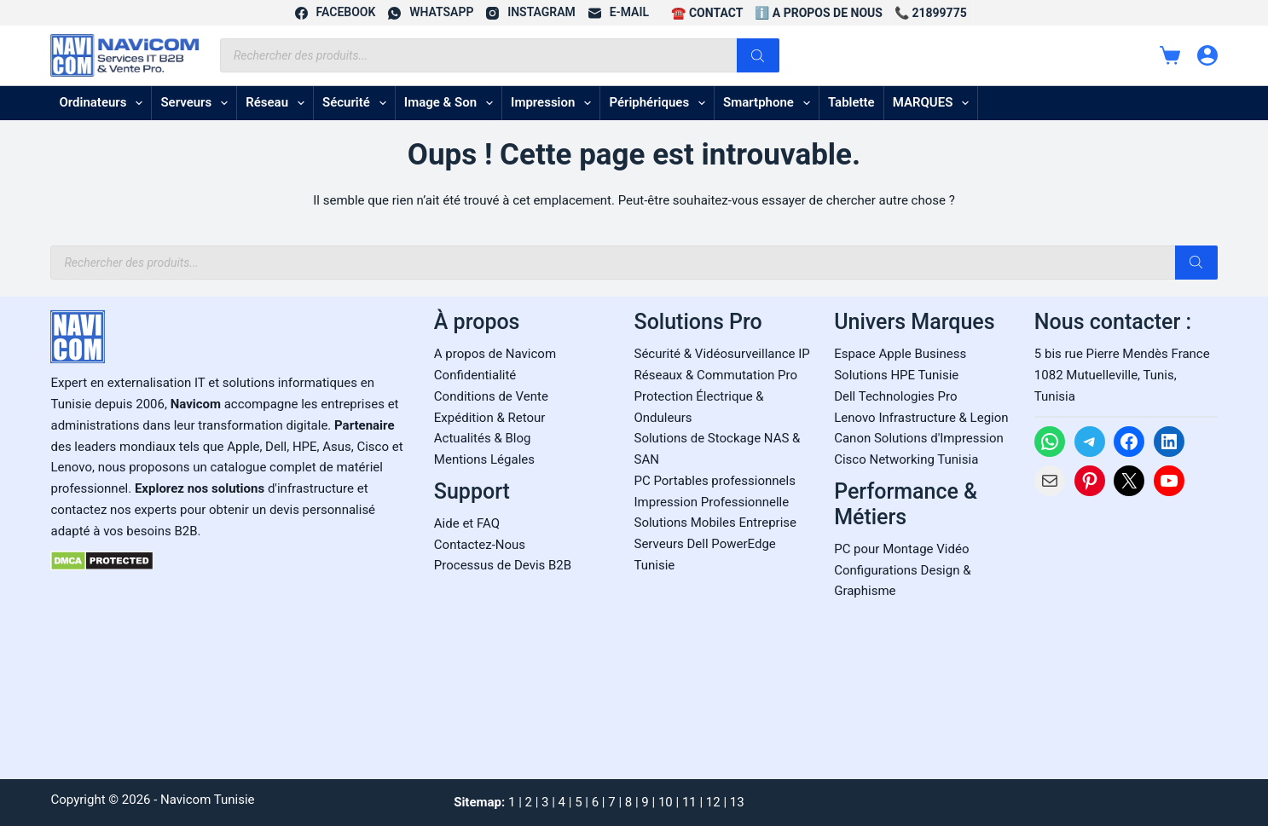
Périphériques (660, 103)
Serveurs (197, 103)
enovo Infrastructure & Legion (924, 417)
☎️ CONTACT (707, 13)
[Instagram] (530, 12)
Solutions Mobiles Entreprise (715, 522)
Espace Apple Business (900, 353)
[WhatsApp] (430, 12)
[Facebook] (335, 12)
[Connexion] (1207, 55)
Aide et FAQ (467, 523)
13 (737, 802)
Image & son (452, 103)
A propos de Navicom (495, 353)
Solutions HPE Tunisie (896, 375)
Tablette (851, 102)
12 (713, 802)
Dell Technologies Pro (895, 396)
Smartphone (770, 103)
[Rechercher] (758, 55)
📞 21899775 (931, 13)
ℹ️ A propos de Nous (819, 13)
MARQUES (934, 103)
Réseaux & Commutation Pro (716, 375)
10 (665, 802)
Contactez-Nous (479, 544)
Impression (554, 103)
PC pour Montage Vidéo (901, 549)
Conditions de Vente (491, 396)
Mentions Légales (484, 459)
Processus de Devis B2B (502, 565)
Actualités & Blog (482, 438)
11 (689, 802)
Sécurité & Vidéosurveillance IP (722, 353)
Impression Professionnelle (712, 502)
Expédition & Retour (489, 417)
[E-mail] (618, 12)
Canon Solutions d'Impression (919, 438)
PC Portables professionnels (715, 480)
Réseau (278, 103)
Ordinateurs (104, 103)
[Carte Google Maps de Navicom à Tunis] (1126, 632)
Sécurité (357, 103)
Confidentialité (475, 375)
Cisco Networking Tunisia (906, 459)
